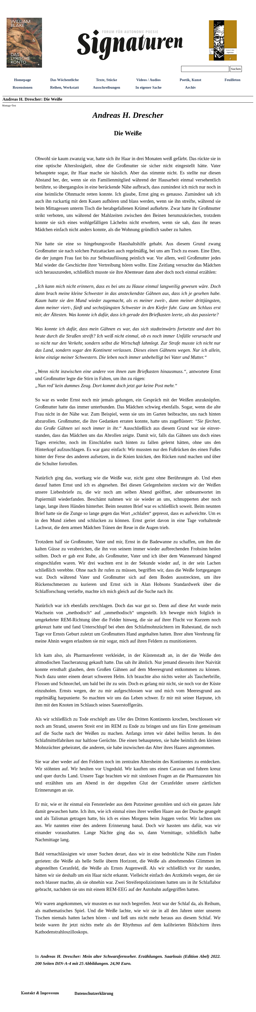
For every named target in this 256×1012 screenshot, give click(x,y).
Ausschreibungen (106, 87)
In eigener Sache (148, 87)
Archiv (190, 87)
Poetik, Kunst (190, 80)
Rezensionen (22, 87)
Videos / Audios (148, 80)
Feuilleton (233, 80)
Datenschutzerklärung (94, 993)
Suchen (236, 69)
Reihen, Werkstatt (64, 87)
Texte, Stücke (106, 80)
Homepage (22, 80)
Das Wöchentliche (64, 80)
